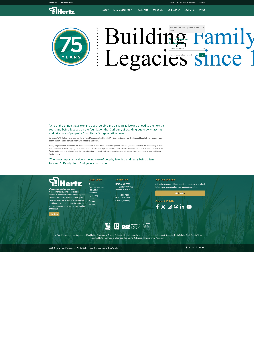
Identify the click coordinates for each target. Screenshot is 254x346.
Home (172, 2)
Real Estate (142, 10)
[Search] (202, 55)
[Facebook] (157, 207)
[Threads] (176, 207)
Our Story (54, 214)
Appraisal (158, 10)
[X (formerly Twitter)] (163, 207)
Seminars (189, 10)
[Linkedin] (182, 207)
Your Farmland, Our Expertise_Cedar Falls (184, 28)
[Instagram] (170, 207)
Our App (92, 201)
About (105, 10)
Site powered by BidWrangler (106, 248)
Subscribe (180, 193)
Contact (192, 2)
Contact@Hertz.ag (122, 200)
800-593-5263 (181, 2)
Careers (202, 2)
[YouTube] (189, 207)
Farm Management (122, 10)
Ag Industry (174, 10)
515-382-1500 (123, 195)
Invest (202, 10)
